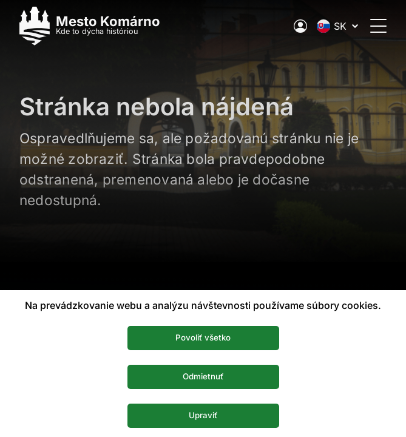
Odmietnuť (203, 376)
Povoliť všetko (203, 337)
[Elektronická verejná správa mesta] (300, 26)
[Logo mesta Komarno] (89, 26)
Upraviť (203, 415)
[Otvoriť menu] (378, 26)
